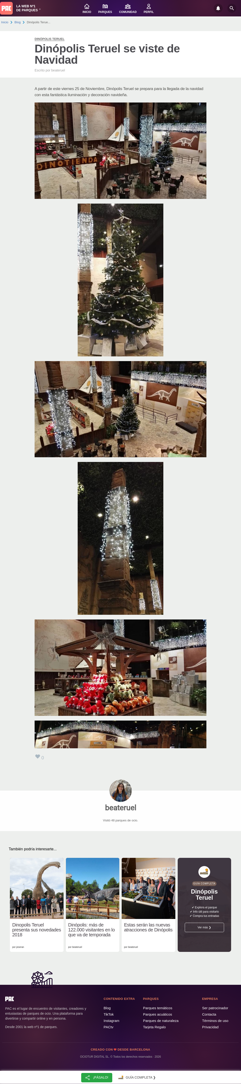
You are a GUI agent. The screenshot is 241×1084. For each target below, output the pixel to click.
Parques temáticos (157, 1008)
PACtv (108, 1027)
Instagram (111, 1021)
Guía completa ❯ (136, 1077)
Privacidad (210, 1027)
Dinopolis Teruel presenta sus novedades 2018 (36, 929)
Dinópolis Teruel (49, 39)
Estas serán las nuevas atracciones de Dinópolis (148, 927)
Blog (18, 22)
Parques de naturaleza (161, 1021)
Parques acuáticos (157, 1014)
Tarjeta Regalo (154, 1027)
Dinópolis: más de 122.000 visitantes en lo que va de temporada (91, 929)
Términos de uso (215, 1021)
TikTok (109, 1014)
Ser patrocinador (215, 1008)
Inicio (4, 22)
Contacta (209, 1014)
